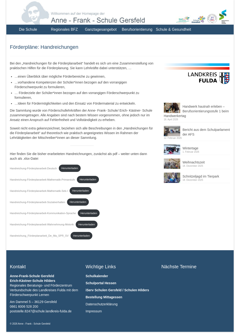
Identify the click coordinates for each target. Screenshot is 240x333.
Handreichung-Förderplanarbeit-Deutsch (33, 168)
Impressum (94, 311)
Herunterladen (69, 168)
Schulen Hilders (136, 290)
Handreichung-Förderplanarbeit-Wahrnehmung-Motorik (42, 224)
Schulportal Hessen (101, 283)
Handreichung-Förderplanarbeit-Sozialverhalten (37, 202)
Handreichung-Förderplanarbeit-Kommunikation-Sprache (43, 213)
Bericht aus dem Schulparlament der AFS (206, 132)
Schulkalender (97, 276)
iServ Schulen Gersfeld (103, 290)
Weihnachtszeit (194, 162)
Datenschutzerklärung (101, 304)
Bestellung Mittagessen (104, 297)
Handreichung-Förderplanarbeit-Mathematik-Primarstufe (42, 179)
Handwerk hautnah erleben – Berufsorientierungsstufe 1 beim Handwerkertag (196, 111)
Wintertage (191, 148)
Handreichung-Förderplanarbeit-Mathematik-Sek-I (39, 190)
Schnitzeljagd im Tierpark (201, 176)
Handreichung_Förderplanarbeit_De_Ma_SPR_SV (39, 235)
